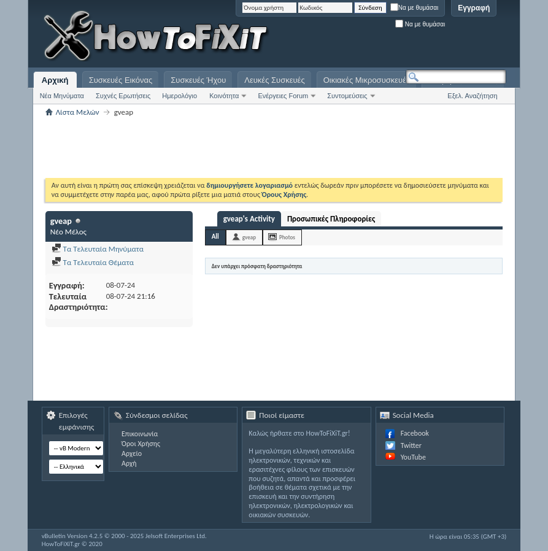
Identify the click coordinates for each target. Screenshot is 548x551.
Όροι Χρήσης (141, 443)
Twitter (411, 445)
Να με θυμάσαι (414, 7)
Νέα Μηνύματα (62, 95)
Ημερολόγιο (179, 95)
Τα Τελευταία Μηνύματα (98, 248)
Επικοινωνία (140, 434)
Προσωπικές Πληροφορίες (331, 218)
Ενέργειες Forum (283, 95)
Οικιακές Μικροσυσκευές (367, 80)
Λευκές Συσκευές (274, 80)
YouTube (413, 457)
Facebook (415, 433)
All (215, 237)
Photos (287, 237)
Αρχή (129, 463)
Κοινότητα (224, 95)
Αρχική (55, 80)
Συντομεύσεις (347, 95)
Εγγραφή (474, 8)
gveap (249, 237)
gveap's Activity (249, 218)
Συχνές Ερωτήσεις (123, 95)
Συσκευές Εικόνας (121, 80)
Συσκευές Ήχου (198, 80)
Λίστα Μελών (77, 112)
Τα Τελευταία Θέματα (93, 262)
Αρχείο (132, 453)
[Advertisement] (352, 36)
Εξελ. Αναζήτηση (472, 95)
